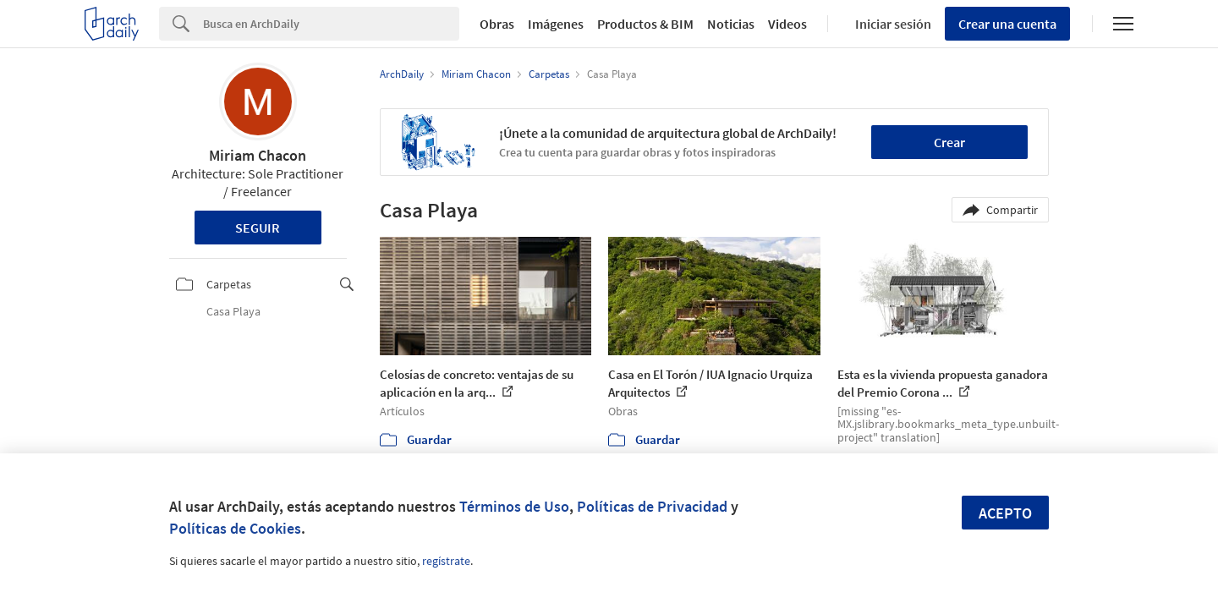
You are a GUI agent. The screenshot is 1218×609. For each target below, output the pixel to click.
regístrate (446, 560)
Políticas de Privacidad (652, 506)
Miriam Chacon (257, 155)
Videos (787, 23)
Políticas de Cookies (235, 528)
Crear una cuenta (1007, 23)
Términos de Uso (514, 506)
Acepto (1005, 513)
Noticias (730, 23)
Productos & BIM (645, 23)
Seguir (257, 227)
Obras (497, 23)
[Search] (331, 24)
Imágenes (556, 23)
